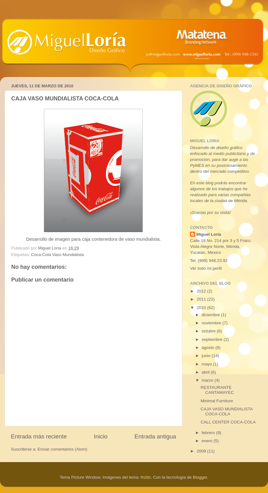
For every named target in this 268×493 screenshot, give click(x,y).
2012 (202, 291)
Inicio (101, 436)
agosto (208, 347)
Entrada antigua (155, 436)
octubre (209, 331)
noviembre (212, 323)
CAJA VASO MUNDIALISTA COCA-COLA (227, 411)
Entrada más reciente (39, 436)
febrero (209, 432)
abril (206, 372)
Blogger (200, 477)
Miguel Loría (208, 234)
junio (207, 355)
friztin (146, 477)
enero (207, 440)
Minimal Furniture (217, 401)
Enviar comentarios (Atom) (63, 449)
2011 (202, 299)
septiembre (213, 339)
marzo (208, 380)
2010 (202, 307)
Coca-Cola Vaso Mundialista (57, 254)
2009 (202, 451)
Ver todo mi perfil (206, 268)
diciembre (211, 314)
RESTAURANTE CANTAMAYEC (217, 390)
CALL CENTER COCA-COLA (228, 422)
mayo (207, 364)
